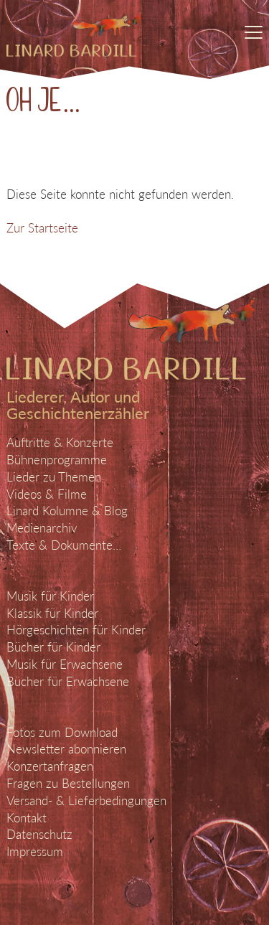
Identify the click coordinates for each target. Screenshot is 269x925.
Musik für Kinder (50, 596)
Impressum (34, 851)
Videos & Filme (46, 494)
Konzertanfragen (49, 766)
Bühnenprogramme (56, 459)
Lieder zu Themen (53, 476)
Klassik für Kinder (52, 613)
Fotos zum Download (62, 732)
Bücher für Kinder (53, 646)
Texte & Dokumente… (63, 545)
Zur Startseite (42, 227)
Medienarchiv (41, 527)
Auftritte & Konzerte (59, 442)
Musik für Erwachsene (64, 664)
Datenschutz (39, 834)
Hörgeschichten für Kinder (76, 629)
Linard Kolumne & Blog (67, 510)
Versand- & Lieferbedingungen (86, 800)
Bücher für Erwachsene (67, 681)
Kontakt (26, 817)
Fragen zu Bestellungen (68, 783)
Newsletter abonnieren (66, 748)
